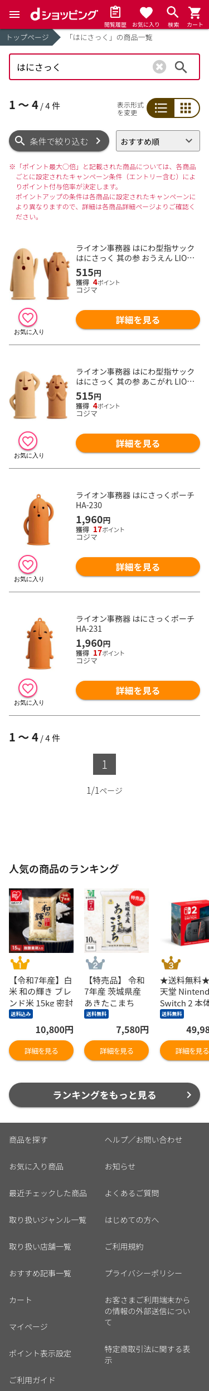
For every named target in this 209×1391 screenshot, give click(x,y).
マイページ (28, 1326)
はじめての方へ (132, 1219)
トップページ (27, 37)
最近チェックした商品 (48, 1192)
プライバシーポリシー (144, 1273)
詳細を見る (138, 319)
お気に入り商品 (36, 1166)
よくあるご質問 (132, 1192)
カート (20, 1299)
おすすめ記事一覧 (40, 1273)
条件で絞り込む (59, 141)
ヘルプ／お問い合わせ (144, 1139)
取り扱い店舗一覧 (40, 1246)
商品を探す (28, 1139)
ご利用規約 (124, 1246)
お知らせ (120, 1166)
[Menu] (14, 14)
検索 (181, 67)
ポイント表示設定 (40, 1353)
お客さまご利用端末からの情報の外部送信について (148, 1311)
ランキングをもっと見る (104, 1095)
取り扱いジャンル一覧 (47, 1219)
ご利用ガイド (32, 1379)
